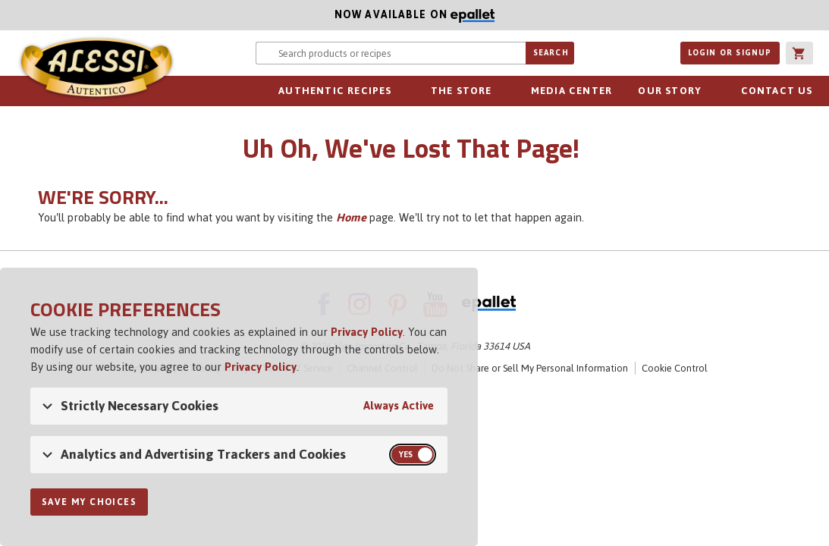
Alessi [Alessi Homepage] (96, 70)
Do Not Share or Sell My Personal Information (530, 368)
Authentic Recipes (334, 90)
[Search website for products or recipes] (391, 53)
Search (551, 53)
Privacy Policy (367, 332)
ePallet (489, 304)
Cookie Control (675, 368)
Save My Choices (89, 502)
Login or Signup (730, 53)
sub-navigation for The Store (500, 91)
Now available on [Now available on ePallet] (247, 15)
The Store (461, 90)
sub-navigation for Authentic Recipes (400, 91)
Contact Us (777, 90)
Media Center (571, 90)
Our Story (670, 90)
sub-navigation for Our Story (710, 91)
